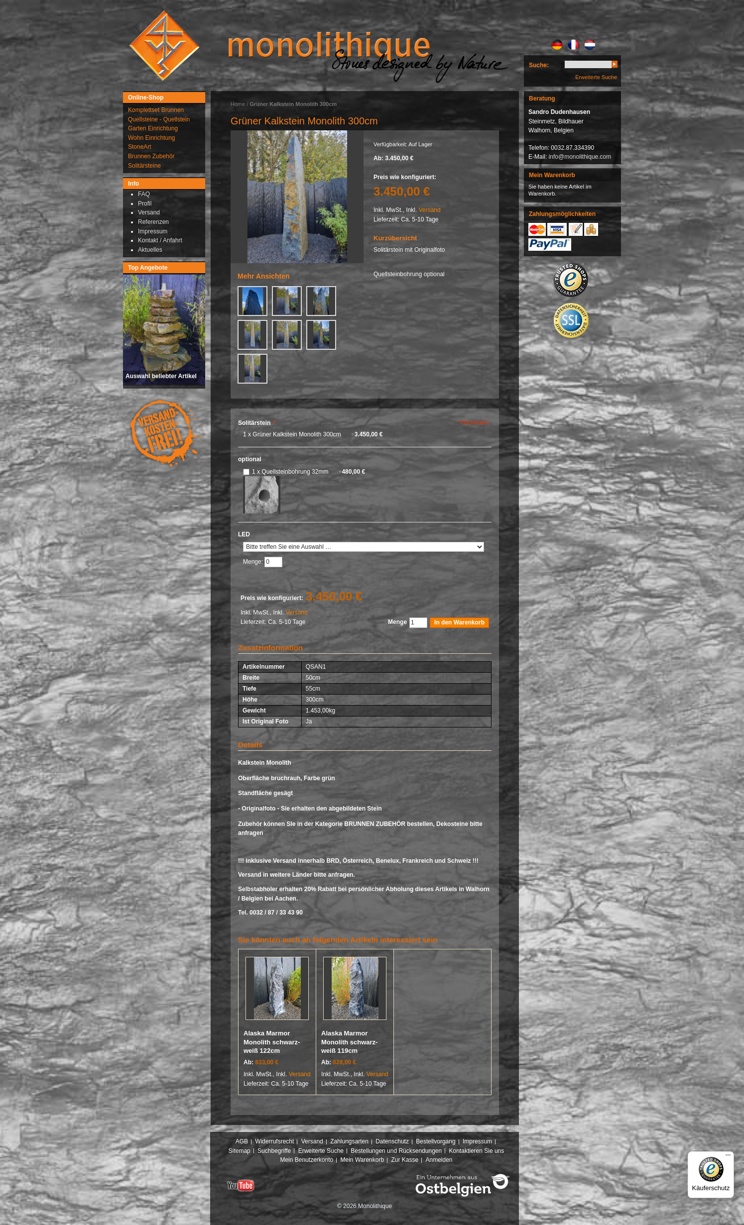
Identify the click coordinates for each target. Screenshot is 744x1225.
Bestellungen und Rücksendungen (396, 1150)
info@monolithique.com (580, 156)
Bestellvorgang (435, 1141)
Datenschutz (392, 1141)
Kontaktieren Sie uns (476, 1150)
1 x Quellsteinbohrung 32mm (308, 471)
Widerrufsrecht (274, 1141)
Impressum (477, 1141)
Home (238, 104)
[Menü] (728, 1157)
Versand (430, 209)
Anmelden (439, 1159)
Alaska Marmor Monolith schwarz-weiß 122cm (272, 1041)
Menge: (253, 561)
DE (557, 44)
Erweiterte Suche (596, 77)
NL (590, 44)
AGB (242, 1141)
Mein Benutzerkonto (306, 1159)
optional (249, 459)
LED (244, 534)
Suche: (539, 65)
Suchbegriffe (274, 1150)
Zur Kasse (404, 1159)
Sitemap (239, 1150)
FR (573, 44)
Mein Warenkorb (362, 1159)
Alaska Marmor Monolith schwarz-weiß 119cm (349, 1041)
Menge (397, 621)
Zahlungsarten (349, 1141)
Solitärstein (256, 422)
